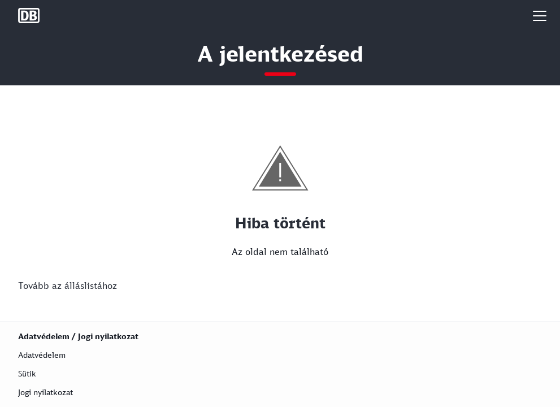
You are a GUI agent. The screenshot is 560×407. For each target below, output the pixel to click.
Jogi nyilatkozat (45, 392)
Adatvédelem (42, 355)
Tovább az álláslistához (67, 285)
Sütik (27, 373)
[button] (539, 15)
